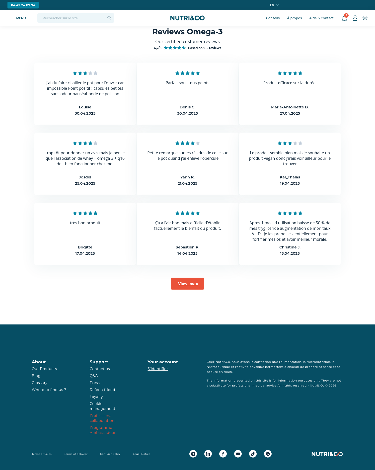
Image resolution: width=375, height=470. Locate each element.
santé (327, 367)
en (272, 5)
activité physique (250, 367)
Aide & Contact (321, 18)
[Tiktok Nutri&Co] (253, 454)
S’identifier (158, 369)
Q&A (94, 376)
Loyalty (96, 396)
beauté (212, 372)
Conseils (273, 18)
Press (95, 383)
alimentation (291, 362)
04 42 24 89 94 (23, 5)
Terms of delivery (76, 454)
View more (188, 283)
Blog (36, 376)
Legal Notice (141, 454)
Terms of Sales (42, 454)
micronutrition (318, 362)
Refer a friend (102, 390)
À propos (294, 18)
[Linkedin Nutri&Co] (208, 454)
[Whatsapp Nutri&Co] (268, 454)
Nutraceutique (218, 367)
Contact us (100, 369)
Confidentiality (110, 454)
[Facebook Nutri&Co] (223, 454)
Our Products (44, 369)
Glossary (40, 383)
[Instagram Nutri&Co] (193, 454)
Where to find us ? (49, 390)
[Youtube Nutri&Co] (238, 454)
